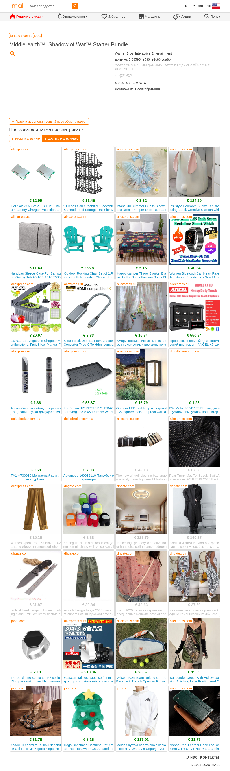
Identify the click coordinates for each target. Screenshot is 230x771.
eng (200, 5)
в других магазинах (61, 138)
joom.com (18, 621)
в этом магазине (26, 138)
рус (208, 5)
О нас (191, 757)
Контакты (209, 757)
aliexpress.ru (73, 284)
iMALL (215, 765)
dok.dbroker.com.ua (184, 351)
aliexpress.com (22, 149)
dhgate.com (72, 486)
